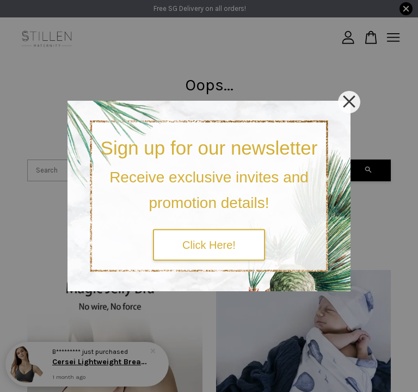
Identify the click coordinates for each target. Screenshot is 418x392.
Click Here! (209, 244)
